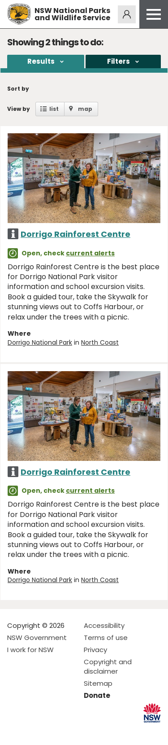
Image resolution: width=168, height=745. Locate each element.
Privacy (95, 649)
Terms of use (106, 637)
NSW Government (37, 637)
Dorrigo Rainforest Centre (75, 234)
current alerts (90, 253)
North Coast (100, 342)
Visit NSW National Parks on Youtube (54, 731)
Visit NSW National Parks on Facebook (15, 731)
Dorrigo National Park (40, 342)
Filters (118, 61)
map (85, 109)
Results (41, 61)
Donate (97, 695)
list (54, 109)
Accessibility (104, 625)
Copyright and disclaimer (108, 666)
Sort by (18, 88)
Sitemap (98, 683)
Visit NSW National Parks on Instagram (34, 731)
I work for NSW (30, 649)
